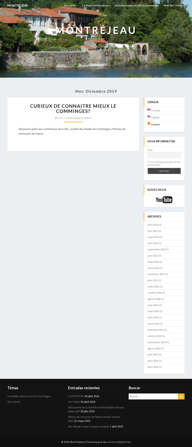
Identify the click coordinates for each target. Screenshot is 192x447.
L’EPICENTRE (76, 396)
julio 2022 (153, 255)
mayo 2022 (153, 261)
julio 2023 (153, 230)
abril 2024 (153, 224)
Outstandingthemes (120, 441)
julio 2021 (153, 280)
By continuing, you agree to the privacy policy (164, 163)
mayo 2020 (153, 311)
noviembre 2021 (156, 274)
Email (150, 150)
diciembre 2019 (156, 329)
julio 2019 (153, 354)
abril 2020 (153, 317)
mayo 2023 (153, 236)
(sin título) (74, 402)
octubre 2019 (154, 336)
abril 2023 (153, 243)
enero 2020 (153, 323)
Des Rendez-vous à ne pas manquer (88, 426)
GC (61, 117)
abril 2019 (153, 366)
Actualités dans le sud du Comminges (137, 5)
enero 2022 (153, 268)
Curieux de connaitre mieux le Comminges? (73, 108)
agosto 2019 (154, 348)
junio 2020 (153, 305)
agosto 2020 (154, 298)
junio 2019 (153, 360)
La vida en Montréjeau (96, 5)
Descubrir (71, 5)
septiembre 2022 (156, 249)
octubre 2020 (154, 292)
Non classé (13, 402)
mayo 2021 (153, 286)
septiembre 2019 (156, 342)
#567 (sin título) (173, 5)
